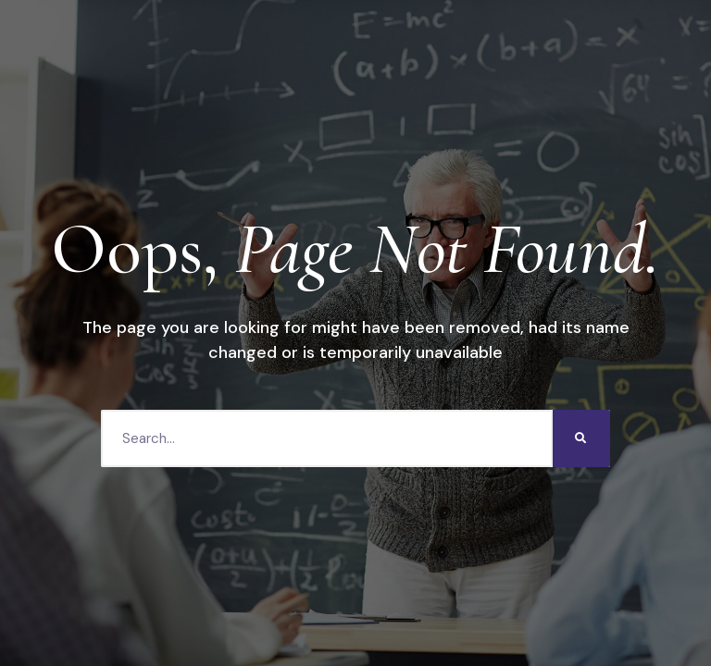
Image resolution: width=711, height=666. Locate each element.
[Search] (581, 438)
